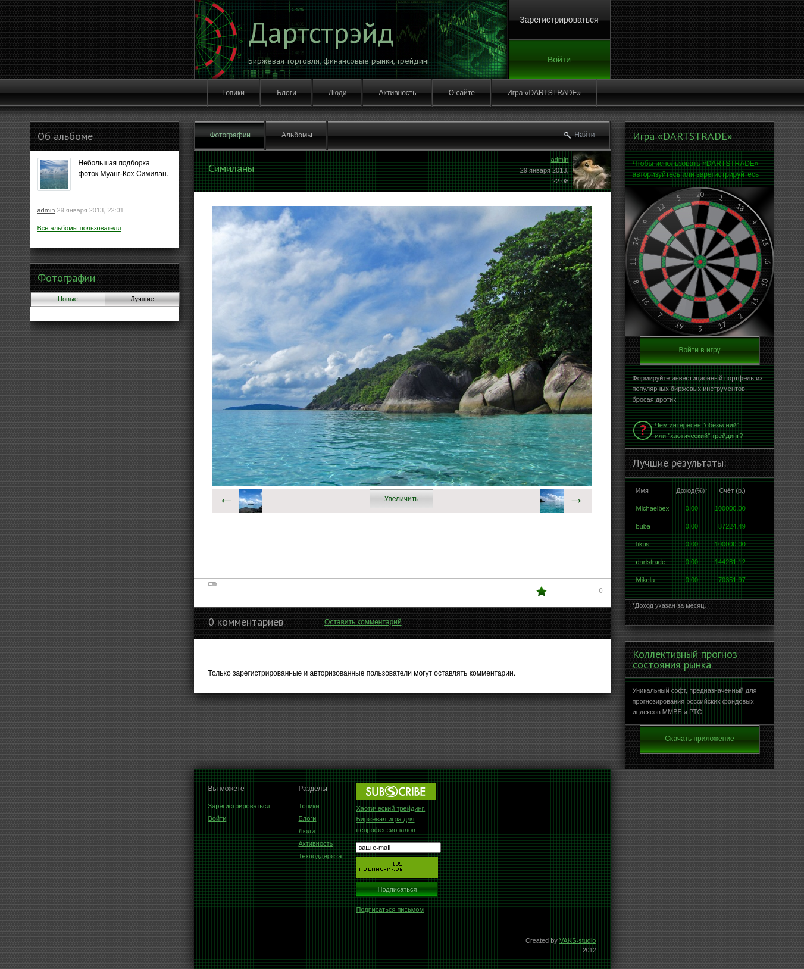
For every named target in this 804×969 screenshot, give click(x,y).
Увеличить (401, 499)
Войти (559, 59)
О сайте (462, 93)
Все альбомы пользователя (79, 228)
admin (46, 210)
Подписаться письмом (390, 909)
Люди (337, 93)
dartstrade (651, 561)
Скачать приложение (699, 738)
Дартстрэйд (321, 32)
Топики (233, 93)
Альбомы (296, 135)
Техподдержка (320, 855)
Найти (584, 134)
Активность (398, 93)
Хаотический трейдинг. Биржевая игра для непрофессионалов (390, 819)
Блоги (286, 93)
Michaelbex (653, 508)
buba (643, 526)
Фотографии (66, 278)
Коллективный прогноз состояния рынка (685, 659)
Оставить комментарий (363, 622)
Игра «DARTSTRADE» (544, 93)
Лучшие (142, 298)
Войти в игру (699, 350)
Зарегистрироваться (559, 19)
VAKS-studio (577, 940)
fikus (643, 544)
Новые (68, 298)
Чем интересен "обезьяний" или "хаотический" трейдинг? (699, 430)
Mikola (645, 579)
